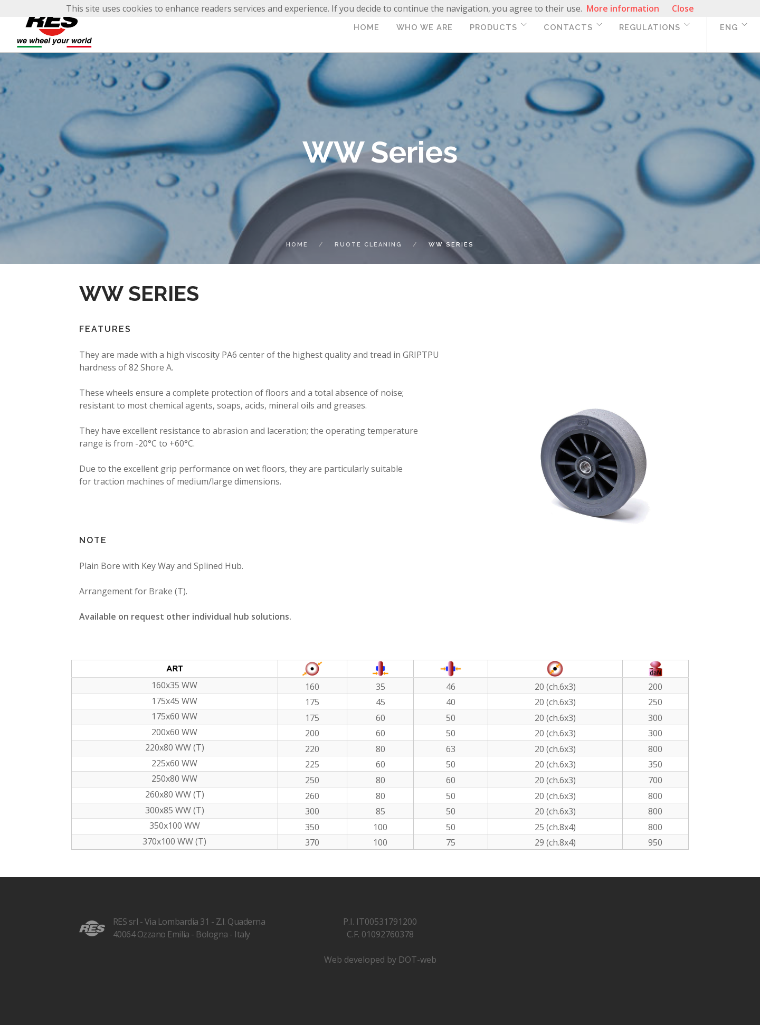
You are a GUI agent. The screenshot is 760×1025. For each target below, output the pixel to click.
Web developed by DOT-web (380, 959)
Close (683, 8)
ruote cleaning (368, 244)
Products (493, 27)
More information (622, 8)
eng (729, 27)
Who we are (424, 27)
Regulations (649, 27)
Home (366, 27)
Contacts (568, 27)
